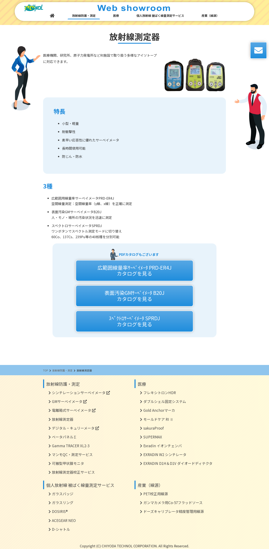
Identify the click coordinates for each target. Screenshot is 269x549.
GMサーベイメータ (69, 401)
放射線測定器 (62, 419)
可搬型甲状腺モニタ (68, 463)
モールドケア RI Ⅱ (158, 419)
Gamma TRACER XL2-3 (70, 445)
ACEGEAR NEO (64, 520)
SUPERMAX (152, 436)
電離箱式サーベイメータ (74, 410)
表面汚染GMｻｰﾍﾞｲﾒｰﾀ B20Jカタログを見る (134, 295)
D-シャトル (61, 529)
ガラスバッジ (62, 493)
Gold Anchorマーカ (159, 410)
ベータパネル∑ (64, 436)
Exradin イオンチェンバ (162, 445)
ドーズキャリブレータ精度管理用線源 (173, 511)
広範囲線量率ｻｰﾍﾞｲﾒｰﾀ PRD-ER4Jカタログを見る (135, 270)
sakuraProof (153, 428)
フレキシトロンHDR (159, 392)
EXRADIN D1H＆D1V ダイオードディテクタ (177, 463)
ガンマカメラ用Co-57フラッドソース (173, 502)
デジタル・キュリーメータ (75, 428)
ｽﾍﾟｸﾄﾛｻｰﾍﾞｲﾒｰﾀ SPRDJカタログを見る (134, 321)
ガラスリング (62, 502)
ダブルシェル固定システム (164, 401)
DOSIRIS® (60, 511)
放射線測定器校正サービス (73, 472)
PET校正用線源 (155, 493)
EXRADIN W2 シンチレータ (164, 454)
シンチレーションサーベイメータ (81, 392)
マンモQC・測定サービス (72, 454)
